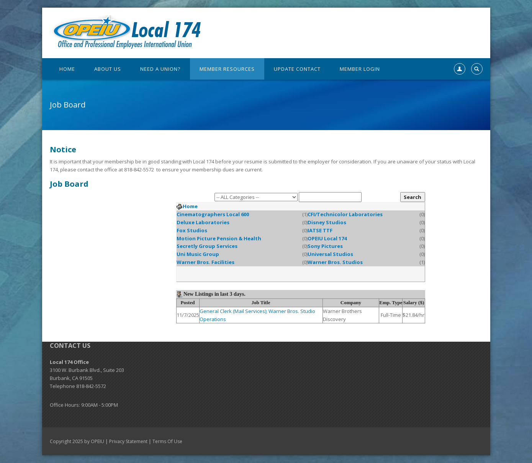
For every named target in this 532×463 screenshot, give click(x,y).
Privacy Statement (128, 441)
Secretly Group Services (207, 246)
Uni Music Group (198, 254)
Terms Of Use (167, 441)
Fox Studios (192, 230)
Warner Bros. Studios (335, 262)
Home (190, 206)
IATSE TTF (320, 230)
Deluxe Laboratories (203, 222)
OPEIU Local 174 (327, 238)
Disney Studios (327, 222)
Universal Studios (330, 254)
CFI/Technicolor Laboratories (345, 214)
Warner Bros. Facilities (205, 262)
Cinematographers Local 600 (213, 214)
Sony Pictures (325, 246)
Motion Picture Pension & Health (219, 238)
